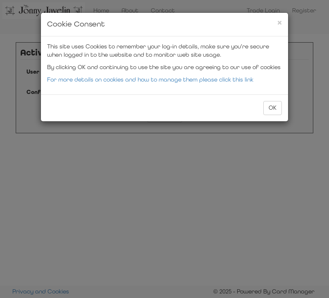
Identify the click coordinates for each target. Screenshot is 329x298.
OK (273, 107)
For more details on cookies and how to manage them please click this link (150, 79)
